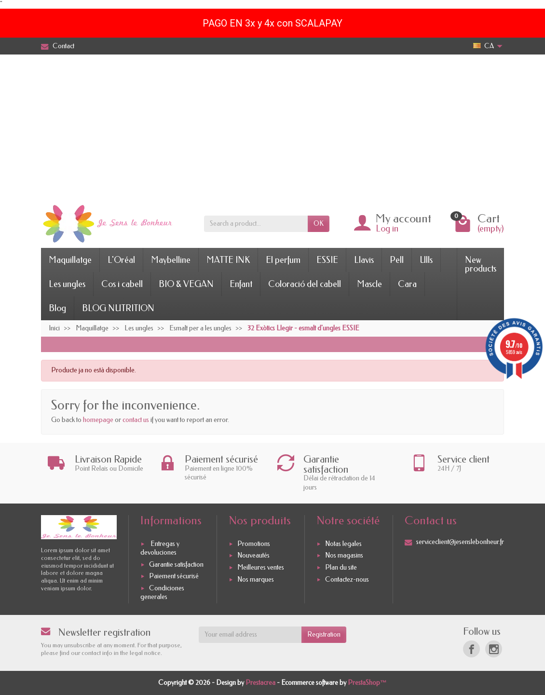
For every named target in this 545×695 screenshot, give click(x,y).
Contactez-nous (347, 579)
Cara (407, 284)
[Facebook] (471, 648)
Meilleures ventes (260, 567)
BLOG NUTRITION (118, 308)
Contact (57, 46)
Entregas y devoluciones (159, 548)
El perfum (283, 260)
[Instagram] (493, 648)
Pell (397, 260)
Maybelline (171, 260)
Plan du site (341, 567)
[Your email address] (250, 635)
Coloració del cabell (304, 284)
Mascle (369, 284)
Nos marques (255, 579)
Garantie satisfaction (176, 564)
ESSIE (327, 260)
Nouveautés (253, 556)
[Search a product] (256, 224)
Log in (387, 228)
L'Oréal (121, 260)
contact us (136, 420)
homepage (98, 420)
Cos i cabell (122, 284)
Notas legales (343, 544)
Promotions (253, 544)
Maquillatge (70, 260)
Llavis (364, 260)
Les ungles (67, 284)
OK (318, 223)
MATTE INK (228, 260)
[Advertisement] (272, 126)
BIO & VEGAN (186, 284)
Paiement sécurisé (174, 576)
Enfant (241, 284)
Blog (57, 308)
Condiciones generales (162, 592)
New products (480, 264)
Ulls (426, 260)
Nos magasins (344, 556)
